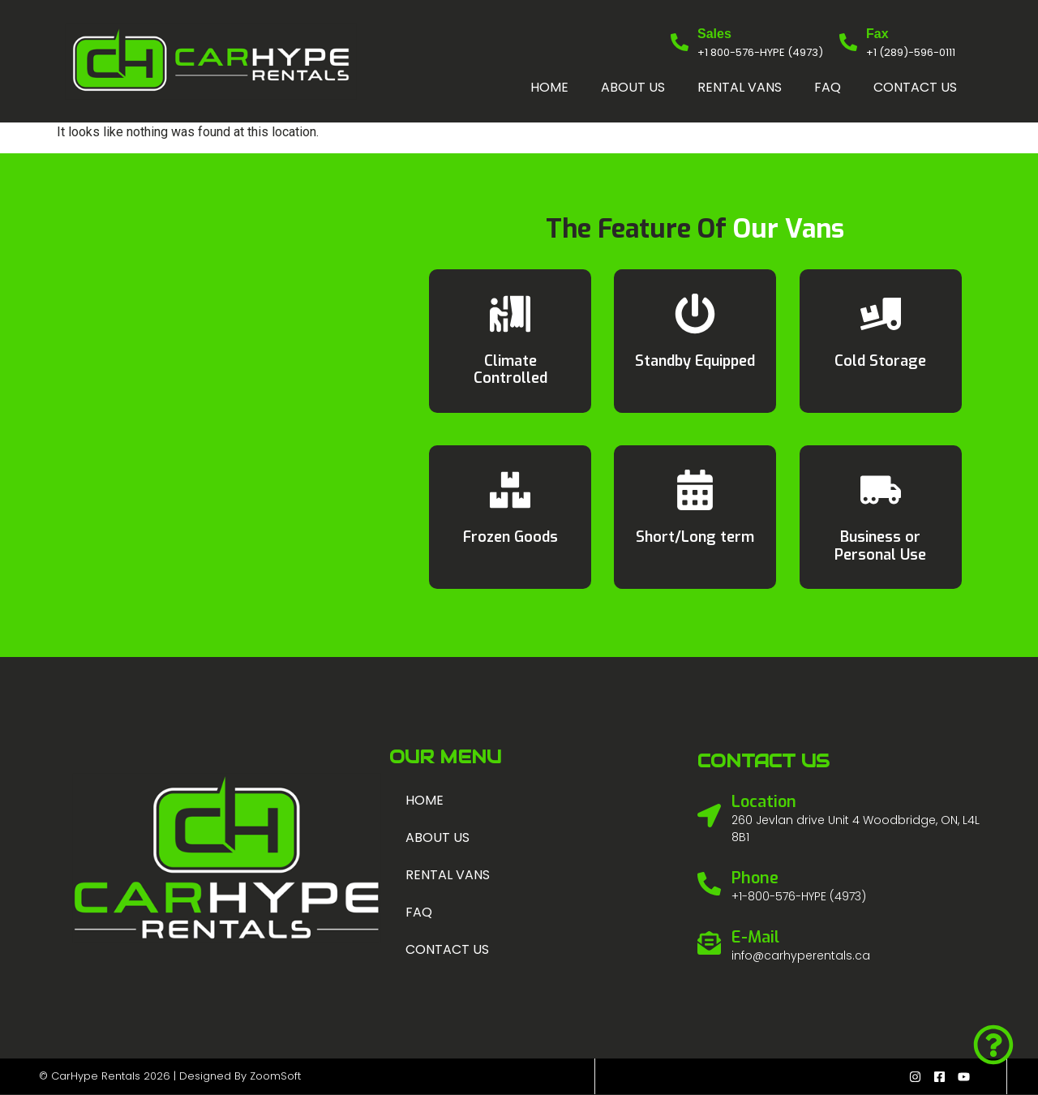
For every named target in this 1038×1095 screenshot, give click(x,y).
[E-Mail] (709, 943)
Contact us (915, 87)
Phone (754, 878)
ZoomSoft (275, 1076)
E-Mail (755, 937)
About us (633, 87)
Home (549, 87)
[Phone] (709, 883)
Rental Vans (739, 87)
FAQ (827, 87)
